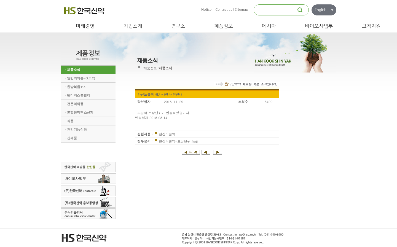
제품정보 (223, 26)
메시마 (269, 26)
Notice (206, 9)
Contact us (223, 9)
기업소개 (133, 26)
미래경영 (85, 26)
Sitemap (241, 9)
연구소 (178, 26)
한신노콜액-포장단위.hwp (178, 141)
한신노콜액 (166, 133)
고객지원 (371, 26)
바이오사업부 (319, 26)
